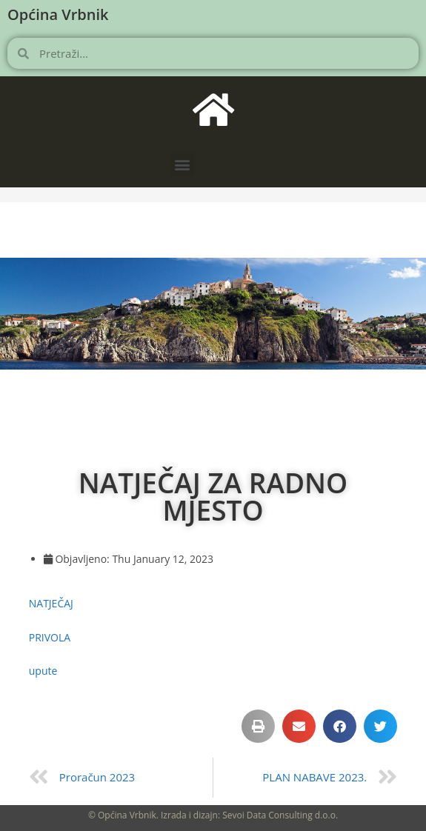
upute (43, 671)
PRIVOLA (49, 637)
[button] (182, 164)
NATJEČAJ (51, 603)
